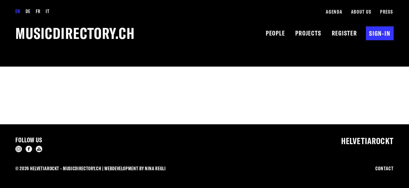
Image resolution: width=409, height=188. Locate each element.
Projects (308, 33)
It (47, 11)
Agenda (334, 12)
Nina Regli (155, 168)
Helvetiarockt (367, 141)
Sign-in (379, 33)
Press (386, 12)
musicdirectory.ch (75, 33)
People (275, 33)
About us (361, 12)
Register (344, 33)
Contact (384, 168)
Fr (38, 11)
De (28, 11)
